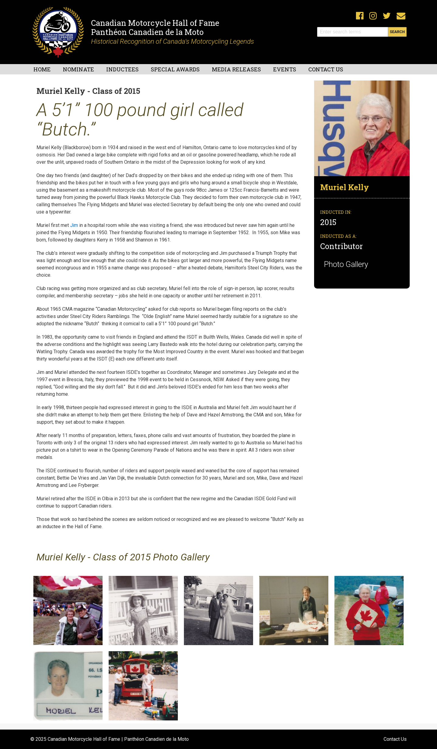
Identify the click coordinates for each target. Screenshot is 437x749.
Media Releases (236, 69)
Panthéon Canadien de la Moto (147, 32)
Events (284, 69)
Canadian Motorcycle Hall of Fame (155, 23)
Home (42, 69)
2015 (329, 222)
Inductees (122, 69)
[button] (362, 128)
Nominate (78, 69)
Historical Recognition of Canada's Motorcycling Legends (172, 41)
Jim (74, 225)
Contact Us (325, 69)
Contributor (341, 246)
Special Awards (175, 69)
